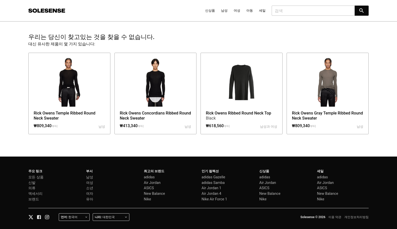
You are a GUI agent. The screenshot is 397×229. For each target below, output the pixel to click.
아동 (249, 10)
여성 (237, 10)
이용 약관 (334, 217)
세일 (262, 10)
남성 (224, 10)
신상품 (210, 10)
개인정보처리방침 (356, 217)
